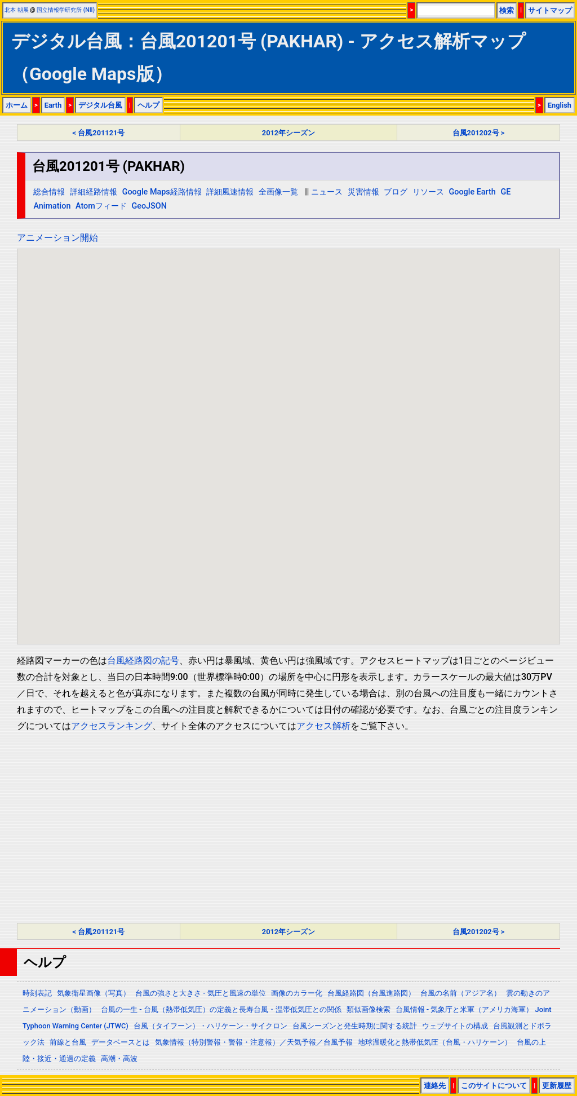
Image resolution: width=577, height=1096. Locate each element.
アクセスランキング (111, 726)
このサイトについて (494, 1085)
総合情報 (49, 192)
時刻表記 (37, 993)
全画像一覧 (278, 192)
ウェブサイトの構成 (455, 1026)
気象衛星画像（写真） (93, 993)
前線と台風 (68, 1042)
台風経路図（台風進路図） (371, 993)
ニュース (327, 192)
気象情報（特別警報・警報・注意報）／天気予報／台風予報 (254, 1042)
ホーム (17, 105)
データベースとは (120, 1042)
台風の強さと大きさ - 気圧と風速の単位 (200, 993)
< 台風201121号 (99, 133)
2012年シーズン (288, 133)
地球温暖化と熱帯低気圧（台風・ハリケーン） (435, 1042)
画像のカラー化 (296, 993)
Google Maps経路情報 (162, 192)
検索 (506, 10)
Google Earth (472, 192)
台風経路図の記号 (143, 660)
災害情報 (363, 192)
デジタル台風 (100, 105)
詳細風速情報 (230, 192)
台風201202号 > (478, 133)
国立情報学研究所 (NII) (66, 10)
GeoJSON (149, 206)
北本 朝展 (17, 10)
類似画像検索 (368, 1009)
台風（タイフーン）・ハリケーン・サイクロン (210, 1026)
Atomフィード (101, 206)
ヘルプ (148, 105)
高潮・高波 (119, 1058)
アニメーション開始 (57, 237)
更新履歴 (556, 1085)
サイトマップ (550, 10)
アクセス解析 (323, 726)
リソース (428, 192)
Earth (53, 105)
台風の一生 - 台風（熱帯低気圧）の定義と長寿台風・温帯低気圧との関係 (221, 1009)
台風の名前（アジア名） (460, 993)
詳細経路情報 (93, 192)
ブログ (395, 192)
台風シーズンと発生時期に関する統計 (354, 1026)
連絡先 (435, 1085)
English (559, 105)
